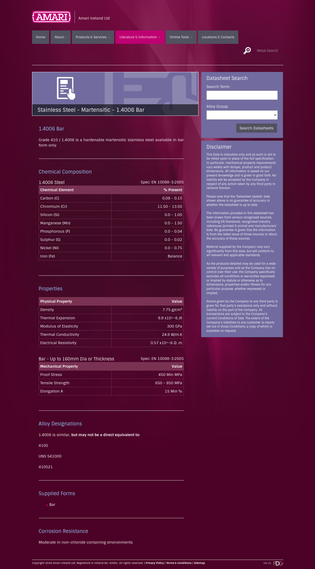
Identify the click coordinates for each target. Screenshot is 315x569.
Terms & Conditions (179, 563)
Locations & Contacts (218, 37)
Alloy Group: (217, 106)
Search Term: (218, 86)
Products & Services (93, 37)
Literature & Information (139, 37)
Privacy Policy (155, 563)
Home (40, 37)
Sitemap (199, 563)
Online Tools (181, 37)
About (60, 37)
